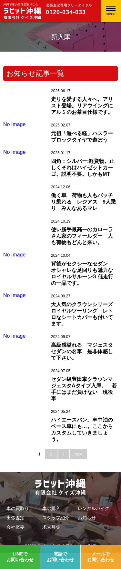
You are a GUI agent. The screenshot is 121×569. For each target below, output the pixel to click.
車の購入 (51, 508)
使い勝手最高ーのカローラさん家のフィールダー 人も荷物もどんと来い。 (82, 236)
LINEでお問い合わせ (20, 556)
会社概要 (15, 527)
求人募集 (51, 527)
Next (79, 454)
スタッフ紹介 (55, 517)
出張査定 (15, 517)
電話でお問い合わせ (60, 556)
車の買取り (17, 508)
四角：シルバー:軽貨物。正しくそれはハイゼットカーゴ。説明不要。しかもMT (83, 167)
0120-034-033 (66, 12)
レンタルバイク (93, 508)
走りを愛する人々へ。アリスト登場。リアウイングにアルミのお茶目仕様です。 (82, 105)
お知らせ (87, 517)
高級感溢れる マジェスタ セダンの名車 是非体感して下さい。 (84, 351)
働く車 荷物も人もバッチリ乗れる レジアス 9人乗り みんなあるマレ (83, 202)
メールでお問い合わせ (100, 556)
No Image (14, 124)
